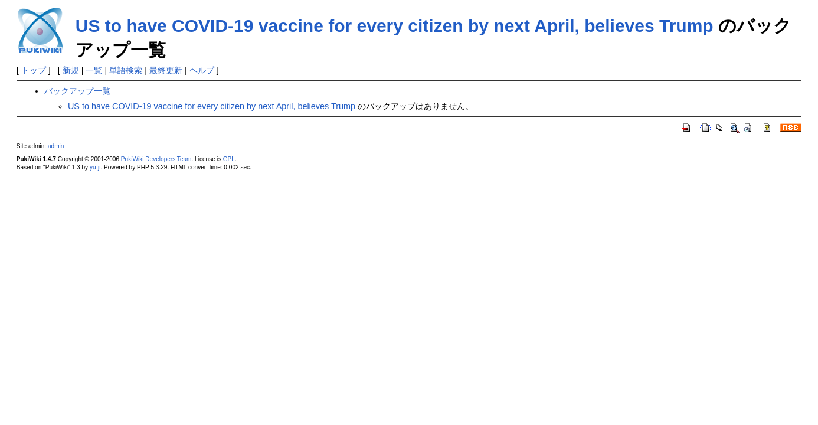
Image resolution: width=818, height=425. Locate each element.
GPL (229, 159)
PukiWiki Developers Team (156, 159)
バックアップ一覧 (77, 91)
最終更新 (165, 70)
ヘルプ (201, 70)
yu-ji (95, 167)
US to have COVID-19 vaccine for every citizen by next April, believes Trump (395, 25)
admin (56, 146)
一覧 (94, 70)
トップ (33, 70)
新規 (71, 70)
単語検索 (125, 70)
